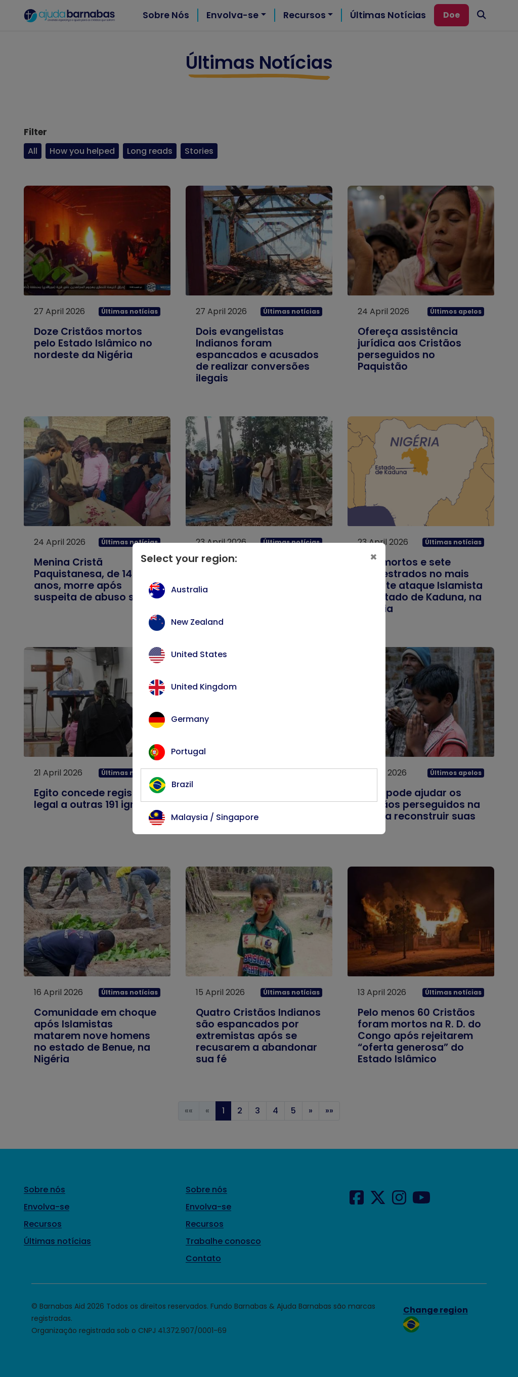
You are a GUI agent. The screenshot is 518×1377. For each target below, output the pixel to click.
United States (199, 654)
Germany (190, 719)
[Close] (373, 557)
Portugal (188, 751)
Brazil (182, 784)
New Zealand (197, 622)
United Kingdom (204, 687)
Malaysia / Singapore (214, 817)
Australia (189, 589)
